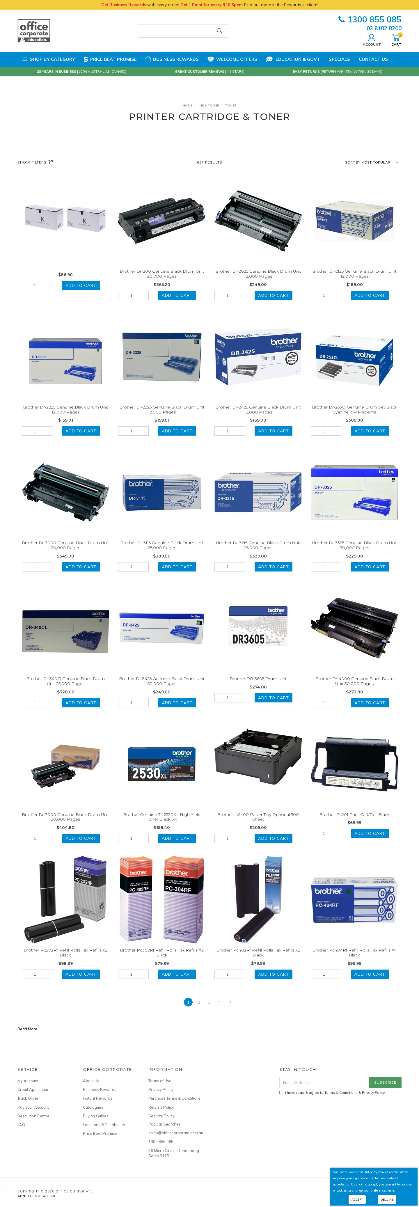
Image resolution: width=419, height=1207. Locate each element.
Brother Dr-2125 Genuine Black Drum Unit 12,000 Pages (354, 274)
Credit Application (33, 1089)
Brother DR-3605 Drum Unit (258, 685)
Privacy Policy (160, 1089)
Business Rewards (172, 59)
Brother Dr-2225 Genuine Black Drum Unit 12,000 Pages (65, 416)
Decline (387, 1199)
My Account (27, 1080)
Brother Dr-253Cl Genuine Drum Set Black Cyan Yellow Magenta (354, 416)
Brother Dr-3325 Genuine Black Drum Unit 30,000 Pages (354, 552)
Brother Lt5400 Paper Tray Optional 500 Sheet (258, 823)
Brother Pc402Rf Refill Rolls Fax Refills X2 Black (258, 959)
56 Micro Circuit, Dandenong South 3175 (173, 1153)
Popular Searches (164, 1124)
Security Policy (161, 1116)
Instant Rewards (97, 1098)
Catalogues (93, 1107)
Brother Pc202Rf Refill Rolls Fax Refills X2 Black (65, 959)
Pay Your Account (33, 1107)
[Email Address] (324, 1082)
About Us (91, 1080)
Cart (396, 39)
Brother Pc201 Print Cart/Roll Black (354, 820)
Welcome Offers (232, 57)
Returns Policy (161, 1107)
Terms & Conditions (341, 1092)
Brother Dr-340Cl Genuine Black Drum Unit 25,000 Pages (65, 687)
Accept (357, 1199)
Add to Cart (80, 285)
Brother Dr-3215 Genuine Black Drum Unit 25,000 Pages (258, 552)
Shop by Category (48, 59)
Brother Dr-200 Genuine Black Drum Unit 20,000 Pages (162, 274)
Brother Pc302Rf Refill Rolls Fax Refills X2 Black (162, 959)
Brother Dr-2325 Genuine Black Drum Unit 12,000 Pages (162, 416)
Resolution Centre (33, 1116)
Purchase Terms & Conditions (174, 1098)
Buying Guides (96, 1116)
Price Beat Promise (110, 59)
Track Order (27, 1098)
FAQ (21, 1124)
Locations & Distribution (104, 1124)
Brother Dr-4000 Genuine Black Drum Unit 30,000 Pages (354, 687)
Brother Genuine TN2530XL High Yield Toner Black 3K (161, 823)
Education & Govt (293, 59)
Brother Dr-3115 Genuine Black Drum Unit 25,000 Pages (162, 552)
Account (372, 39)
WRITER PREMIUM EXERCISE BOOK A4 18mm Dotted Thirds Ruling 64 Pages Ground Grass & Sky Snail (55, 1182)
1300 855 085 (370, 19)
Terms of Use (159, 1080)
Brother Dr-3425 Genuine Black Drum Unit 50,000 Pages (162, 687)
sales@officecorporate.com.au (174, 1132)
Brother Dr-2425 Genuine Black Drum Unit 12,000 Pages (258, 416)
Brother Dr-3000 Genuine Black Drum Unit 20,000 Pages (65, 552)
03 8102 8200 (384, 28)
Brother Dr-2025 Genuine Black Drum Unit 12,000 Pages (258, 274)
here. (391, 1190)
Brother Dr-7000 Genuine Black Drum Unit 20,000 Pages (65, 823)
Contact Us (373, 59)
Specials (339, 59)
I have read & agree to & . (332, 1092)
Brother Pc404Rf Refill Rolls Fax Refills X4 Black (354, 959)
